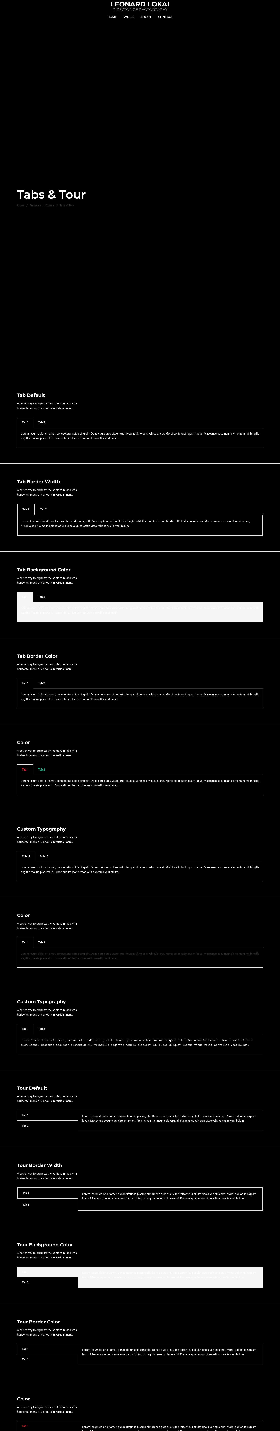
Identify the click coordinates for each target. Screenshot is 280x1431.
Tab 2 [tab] (41, 422)
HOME (112, 17)
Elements (35, 205)
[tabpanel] (140, 437)
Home (20, 205)
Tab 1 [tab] (25, 422)
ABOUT (146, 17)
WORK (129, 17)
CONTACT (165, 17)
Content (50, 205)
